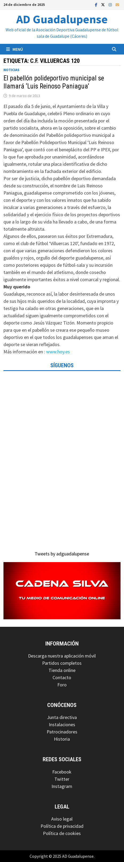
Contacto (62, 677)
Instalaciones (62, 724)
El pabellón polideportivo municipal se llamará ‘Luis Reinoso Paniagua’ (53, 82)
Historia (62, 739)
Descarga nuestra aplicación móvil (62, 656)
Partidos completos (62, 663)
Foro (62, 685)
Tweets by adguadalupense (62, 554)
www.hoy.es (58, 352)
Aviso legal (62, 819)
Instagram (61, 786)
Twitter (61, 779)
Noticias (11, 69)
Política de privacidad (62, 826)
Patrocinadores (62, 732)
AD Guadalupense (62, 19)
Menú (14, 49)
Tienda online (62, 670)
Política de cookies (62, 833)
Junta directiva (62, 717)
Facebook (61, 772)
